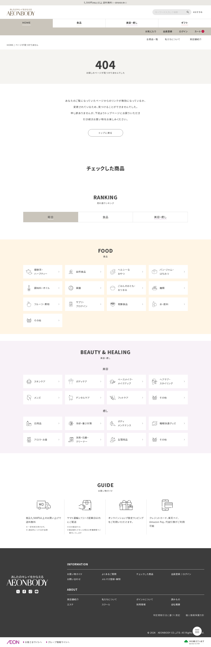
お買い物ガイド (74, 574)
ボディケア (81, 381)
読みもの (175, 599)
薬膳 (78, 288)
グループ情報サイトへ (59, 642)
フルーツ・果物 (42, 304)
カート (199, 31)
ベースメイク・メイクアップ (125, 381)
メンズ (37, 397)
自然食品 (81, 271)
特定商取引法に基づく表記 (166, 615)
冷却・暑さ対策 (84, 423)
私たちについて (172, 39)
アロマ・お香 (40, 439)
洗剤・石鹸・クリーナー (82, 439)
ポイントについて (144, 599)
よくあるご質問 (109, 574)
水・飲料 (164, 304)
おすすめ (198, 12)
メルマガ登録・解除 (111, 579)
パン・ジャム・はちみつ (167, 271)
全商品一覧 (152, 39)
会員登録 (167, 31)
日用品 (38, 423)
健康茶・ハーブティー (40, 271)
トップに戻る (105, 132)
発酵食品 (123, 304)
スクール (106, 604)
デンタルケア (83, 397)
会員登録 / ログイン (181, 574)
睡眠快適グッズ (168, 423)
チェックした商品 (144, 574)
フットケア (123, 397)
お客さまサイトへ (33, 642)
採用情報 (141, 604)
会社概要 (175, 604)
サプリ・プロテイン (81, 304)
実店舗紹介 (196, 39)
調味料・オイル (42, 288)
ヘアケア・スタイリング (166, 381)
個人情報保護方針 (195, 615)
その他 (37, 320)
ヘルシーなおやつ (124, 271)
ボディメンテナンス (124, 423)
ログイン (183, 31)
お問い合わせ (74, 579)
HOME (10, 44)
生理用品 (123, 439)
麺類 (162, 288)
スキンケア (39, 381)
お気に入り (150, 31)
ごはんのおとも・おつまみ (126, 288)
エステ (70, 604)
